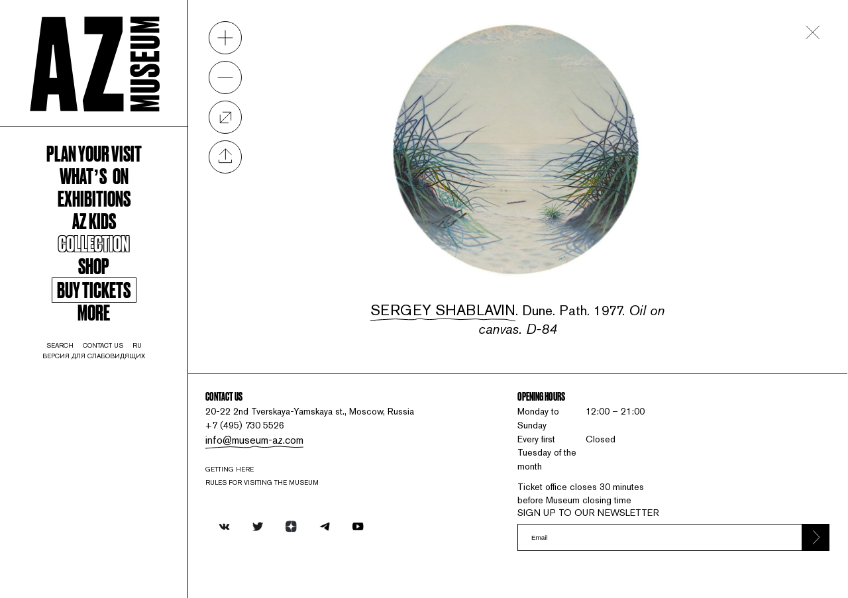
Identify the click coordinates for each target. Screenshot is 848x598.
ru (157, 392)
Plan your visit (105, 172)
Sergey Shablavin (455, 292)
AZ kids (106, 249)
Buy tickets (105, 329)
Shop (106, 301)
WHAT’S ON (106, 198)
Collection (105, 275)
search (65, 392)
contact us (116, 392)
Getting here (259, 469)
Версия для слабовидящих (106, 404)
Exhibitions (105, 224)
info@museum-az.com (280, 437)
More (105, 354)
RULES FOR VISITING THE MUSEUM (295, 484)
